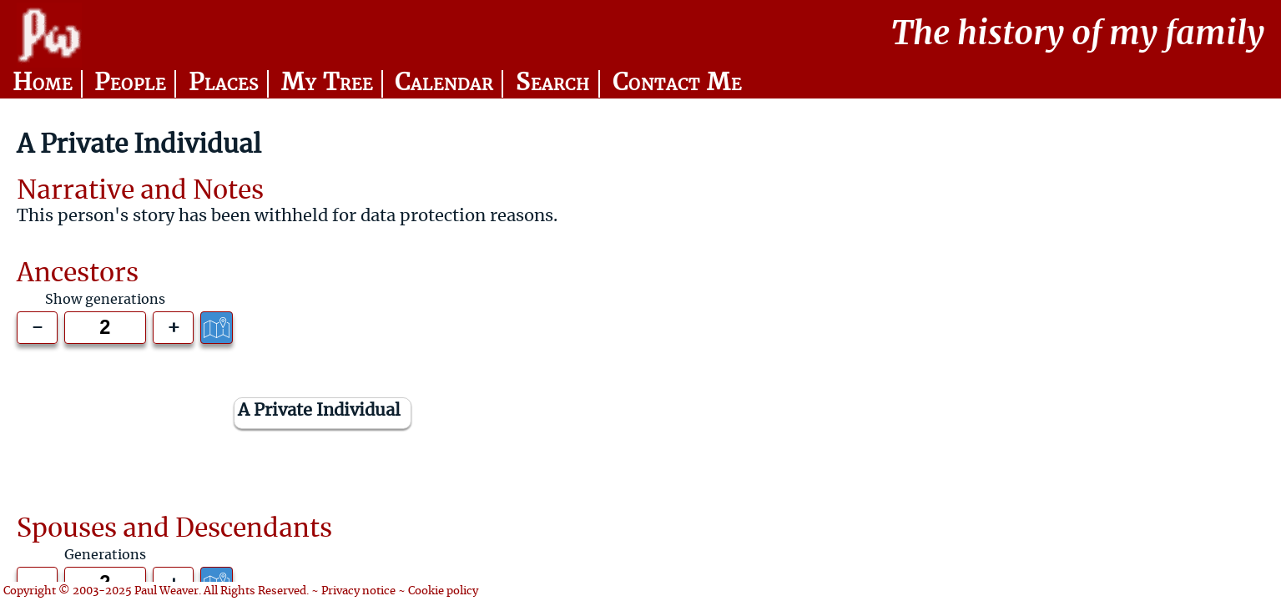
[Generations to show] (105, 327)
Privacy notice (358, 591)
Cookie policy (443, 591)
